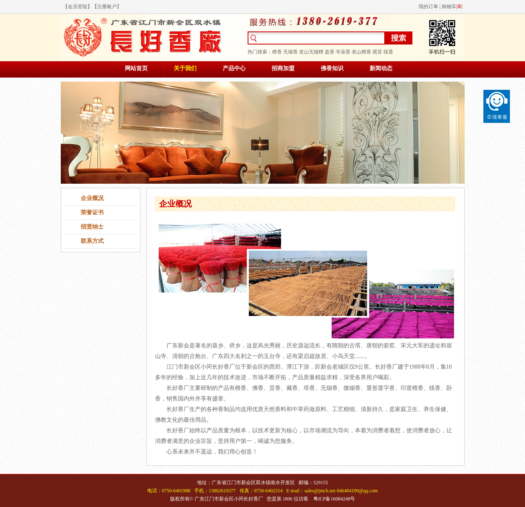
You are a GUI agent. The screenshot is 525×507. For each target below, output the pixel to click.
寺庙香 (343, 52)
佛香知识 (332, 68)
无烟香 (290, 52)
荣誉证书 (92, 212)
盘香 (329, 52)
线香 (388, 52)
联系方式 (92, 241)
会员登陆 (77, 6)
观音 (377, 52)
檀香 (277, 52)
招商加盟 (283, 68)
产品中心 (234, 68)
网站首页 (136, 68)
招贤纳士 (92, 227)
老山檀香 (361, 52)
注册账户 (107, 6)
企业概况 (92, 198)
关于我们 (185, 68)
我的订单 (428, 6)
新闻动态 (381, 68)
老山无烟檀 (311, 52)
